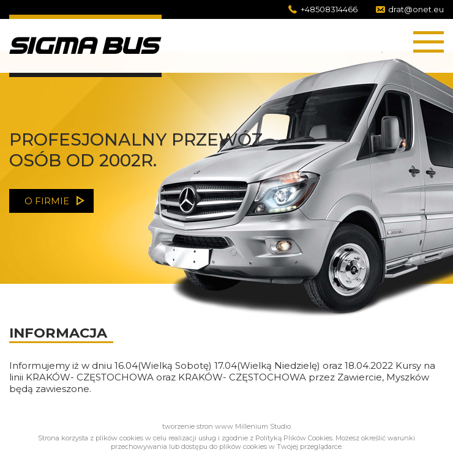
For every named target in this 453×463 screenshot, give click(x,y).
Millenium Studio (263, 426)
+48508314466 (329, 9)
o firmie (46, 201)
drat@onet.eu (416, 9)
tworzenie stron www (197, 426)
